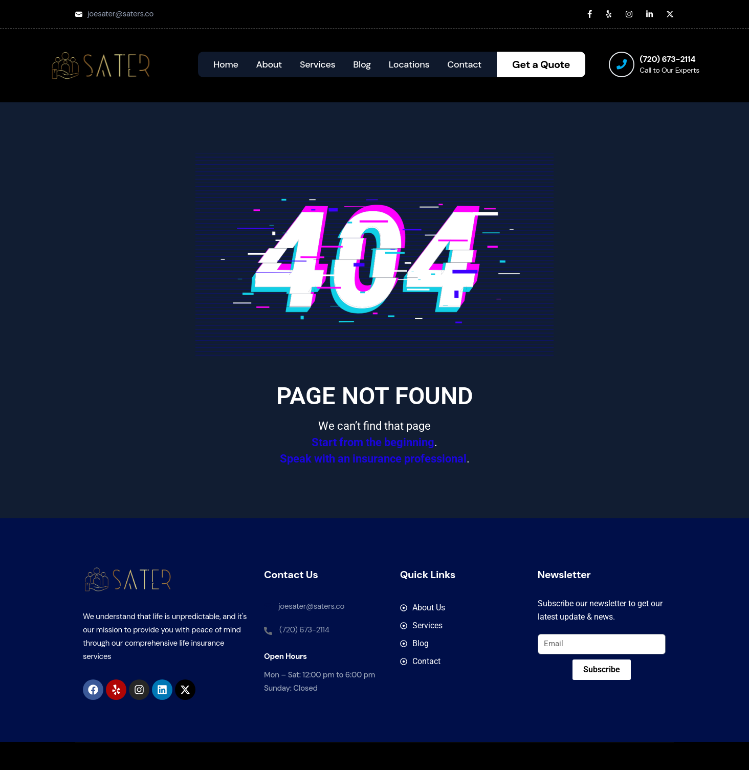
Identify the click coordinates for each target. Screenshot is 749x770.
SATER (419, 756)
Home (225, 64)
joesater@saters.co (120, 14)
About (269, 64)
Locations (409, 64)
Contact (464, 64)
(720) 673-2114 (667, 59)
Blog (361, 64)
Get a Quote (541, 64)
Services (317, 64)
